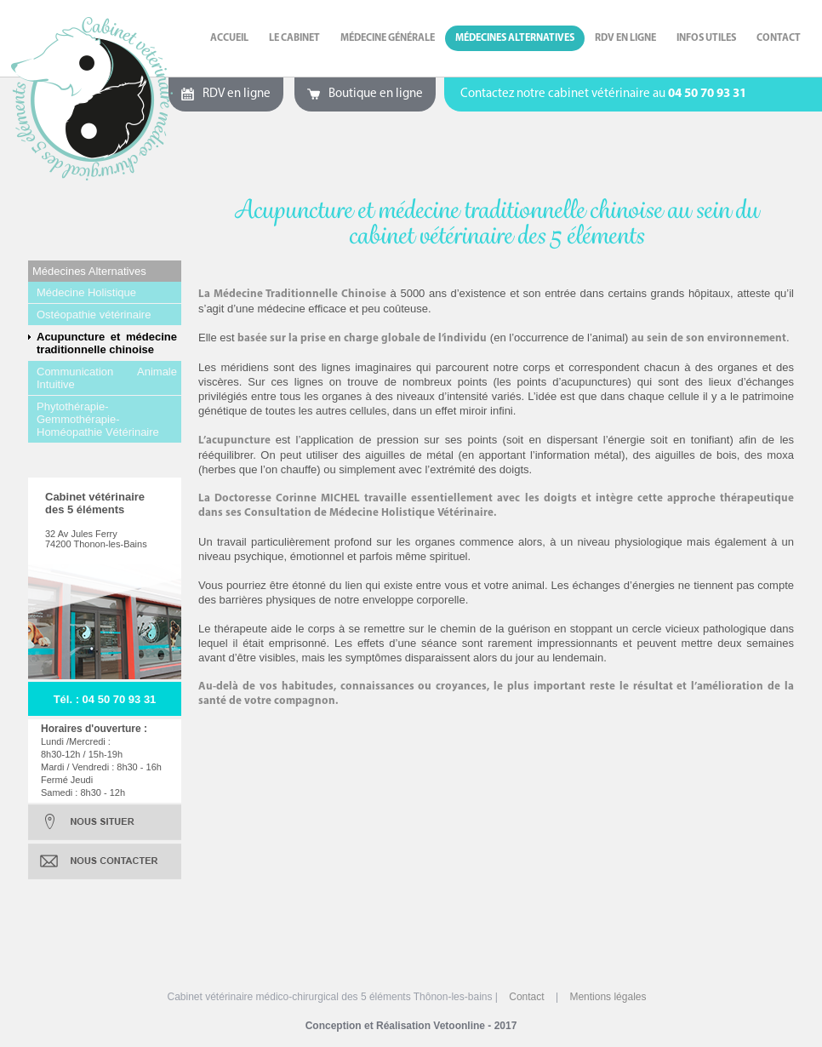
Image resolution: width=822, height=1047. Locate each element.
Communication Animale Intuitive (107, 378)
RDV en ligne (625, 38)
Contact (778, 38)
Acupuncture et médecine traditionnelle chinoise (107, 343)
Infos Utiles (706, 38)
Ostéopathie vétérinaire (94, 314)
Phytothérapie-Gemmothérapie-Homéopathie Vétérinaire (98, 419)
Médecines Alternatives (514, 38)
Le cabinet (294, 38)
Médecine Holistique (86, 292)
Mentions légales (607, 997)
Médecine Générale (387, 38)
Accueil (229, 38)
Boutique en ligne (375, 94)
